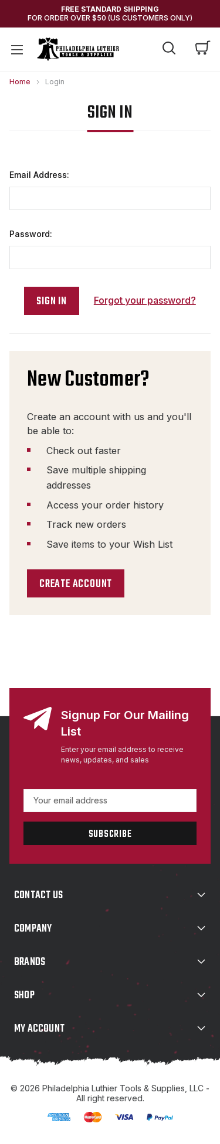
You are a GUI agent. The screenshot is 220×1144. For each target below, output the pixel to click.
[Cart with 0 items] (203, 49)
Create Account (75, 584)
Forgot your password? (145, 300)
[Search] (169, 50)
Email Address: (39, 175)
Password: (30, 234)
